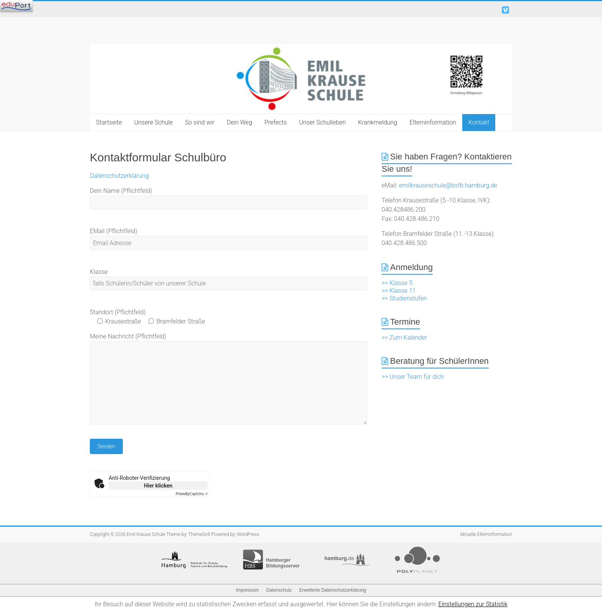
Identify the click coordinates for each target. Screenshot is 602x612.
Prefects (276, 122)
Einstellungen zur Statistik (473, 604)
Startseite (109, 122)
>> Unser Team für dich (413, 376)
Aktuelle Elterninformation (486, 534)
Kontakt (478, 122)
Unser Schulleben (322, 122)
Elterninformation (432, 122)
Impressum (247, 590)
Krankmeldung (377, 122)
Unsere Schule (153, 122)
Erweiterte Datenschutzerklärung (332, 590)
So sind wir (200, 122)
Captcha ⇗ (192, 494)
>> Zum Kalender (404, 337)
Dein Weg (239, 122)
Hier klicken (158, 486)
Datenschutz (279, 590)
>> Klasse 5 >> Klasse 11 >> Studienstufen (404, 290)
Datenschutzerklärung (119, 175)
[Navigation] (16, 6)
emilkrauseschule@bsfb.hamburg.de (448, 185)
